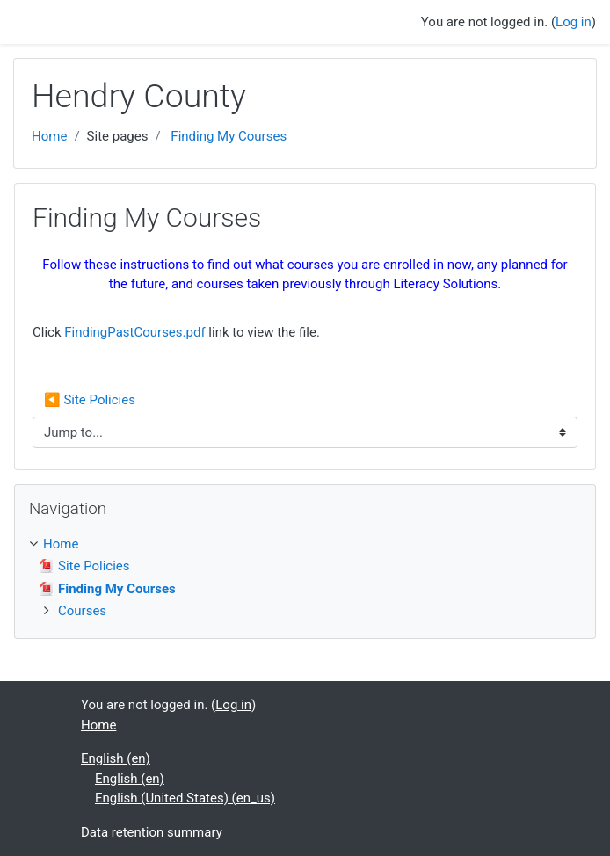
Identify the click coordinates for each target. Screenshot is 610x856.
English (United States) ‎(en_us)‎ (185, 798)
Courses (82, 611)
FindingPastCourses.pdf (134, 332)
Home (49, 136)
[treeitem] (305, 544)
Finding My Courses (229, 136)
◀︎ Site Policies (91, 400)
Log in (574, 22)
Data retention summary (151, 832)
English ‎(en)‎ (115, 758)
